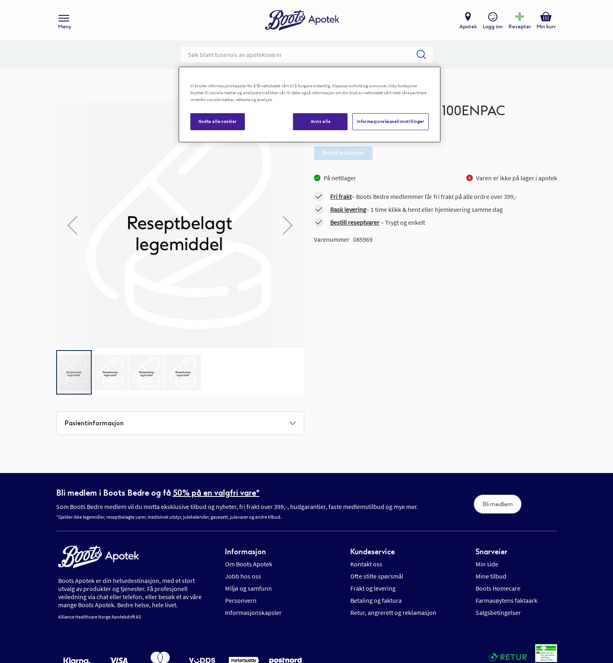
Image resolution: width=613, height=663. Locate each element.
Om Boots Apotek (248, 564)
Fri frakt (341, 196)
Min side (487, 564)
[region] (309, 104)
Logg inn (493, 27)
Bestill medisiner (343, 153)
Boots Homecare (498, 588)
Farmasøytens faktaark (506, 600)
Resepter (520, 27)
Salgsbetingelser (498, 612)
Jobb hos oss (243, 576)
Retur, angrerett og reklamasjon (393, 612)
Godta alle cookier (217, 121)
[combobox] (307, 54)
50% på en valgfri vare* (216, 493)
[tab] (180, 423)
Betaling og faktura (376, 600)
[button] (72, 225)
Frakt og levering (373, 588)
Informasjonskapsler (253, 612)
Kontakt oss (366, 564)
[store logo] (302, 20)
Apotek (468, 27)
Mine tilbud (491, 576)
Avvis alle (321, 121)
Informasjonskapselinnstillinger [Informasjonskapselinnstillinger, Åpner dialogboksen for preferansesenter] (390, 121)
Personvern (241, 600)
